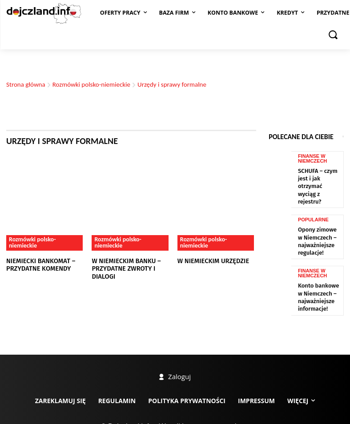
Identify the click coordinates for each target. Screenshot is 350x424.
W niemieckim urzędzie (209, 260)
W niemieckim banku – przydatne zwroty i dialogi (131, 264)
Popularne (313, 200)
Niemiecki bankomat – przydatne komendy (36, 264)
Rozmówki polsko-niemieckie (91, 84)
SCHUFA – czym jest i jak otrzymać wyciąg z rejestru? (319, 176)
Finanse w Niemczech (312, 249)
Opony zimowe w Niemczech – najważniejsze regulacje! (316, 219)
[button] (333, 34)
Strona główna (25, 84)
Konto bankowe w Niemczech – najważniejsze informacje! (317, 269)
